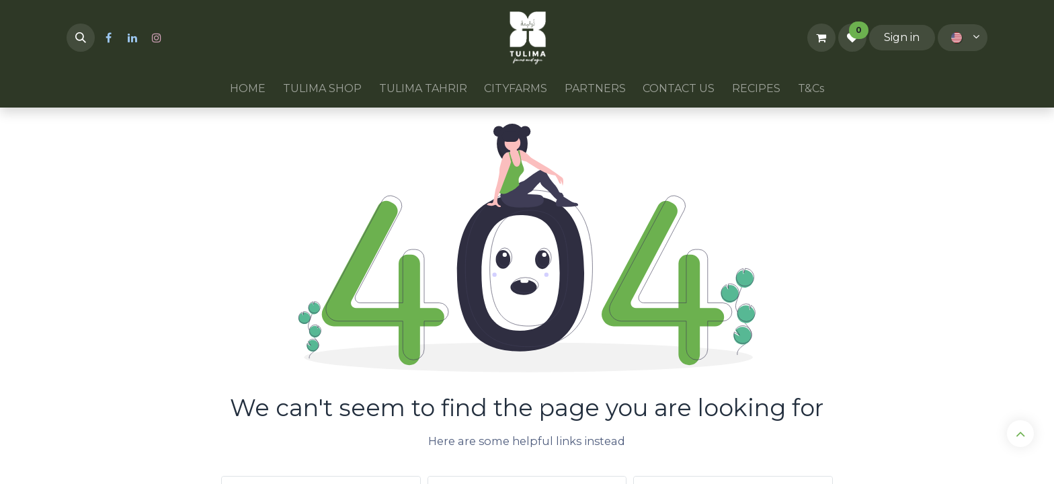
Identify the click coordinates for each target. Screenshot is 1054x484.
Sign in (902, 37)
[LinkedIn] (132, 37)
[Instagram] (156, 37)
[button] (81, 38)
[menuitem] (248, 88)
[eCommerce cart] (821, 38)
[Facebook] (108, 37)
